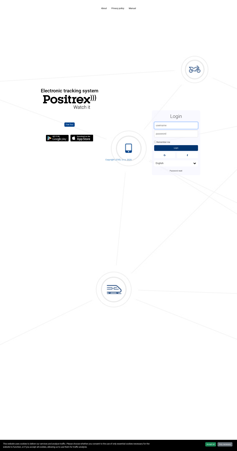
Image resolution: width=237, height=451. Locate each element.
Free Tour (69, 125)
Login (176, 148)
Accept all (211, 444)
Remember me (163, 142)
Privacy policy (117, 8)
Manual (132, 8)
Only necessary (225, 444)
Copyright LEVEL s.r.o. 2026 (118, 159)
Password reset (176, 171)
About (104, 8)
